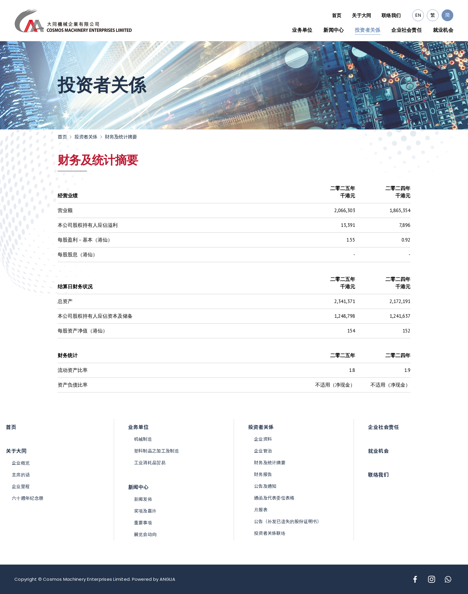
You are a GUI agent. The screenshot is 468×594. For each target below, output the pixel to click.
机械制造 (143, 439)
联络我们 (391, 15)
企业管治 (263, 451)
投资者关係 (367, 30)
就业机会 (443, 30)
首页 (336, 15)
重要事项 (143, 523)
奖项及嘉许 (145, 511)
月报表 (261, 510)
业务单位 (302, 30)
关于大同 (361, 15)
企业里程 (21, 486)
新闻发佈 (143, 499)
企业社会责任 (406, 30)
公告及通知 (265, 486)
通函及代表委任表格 (274, 498)
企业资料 (263, 439)
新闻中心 (333, 30)
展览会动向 (145, 534)
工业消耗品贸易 (150, 463)
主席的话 (21, 475)
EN (418, 15)
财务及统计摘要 (121, 137)
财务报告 (263, 474)
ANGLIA (167, 579)
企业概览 (21, 463)
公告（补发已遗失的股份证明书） (288, 521)
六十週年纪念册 (27, 498)
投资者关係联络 (269, 533)
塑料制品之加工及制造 (156, 451)
